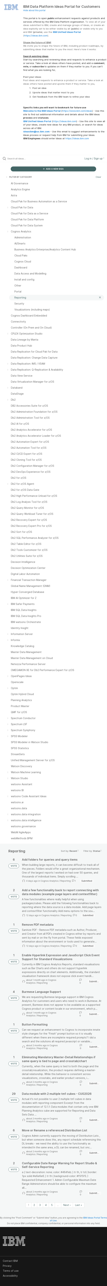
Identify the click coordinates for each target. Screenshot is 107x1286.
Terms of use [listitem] (11, 1270)
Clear (98, 177)
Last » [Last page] (78, 1204)
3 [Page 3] (40, 1204)
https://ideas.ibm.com (36, 35)
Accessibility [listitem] (10, 1275)
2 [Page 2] (34, 1204)
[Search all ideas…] (27, 158)
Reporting (65, 881)
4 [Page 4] (46, 1204)
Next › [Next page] (67, 1204)
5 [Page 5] (52, 1204)
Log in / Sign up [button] (94, 158)
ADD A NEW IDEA (53, 169)
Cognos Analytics (50, 881)
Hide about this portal (34, 10)
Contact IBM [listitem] (10, 1260)
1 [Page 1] (28, 1204)
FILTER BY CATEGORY (19, 177)
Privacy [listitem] (7, 1265)
